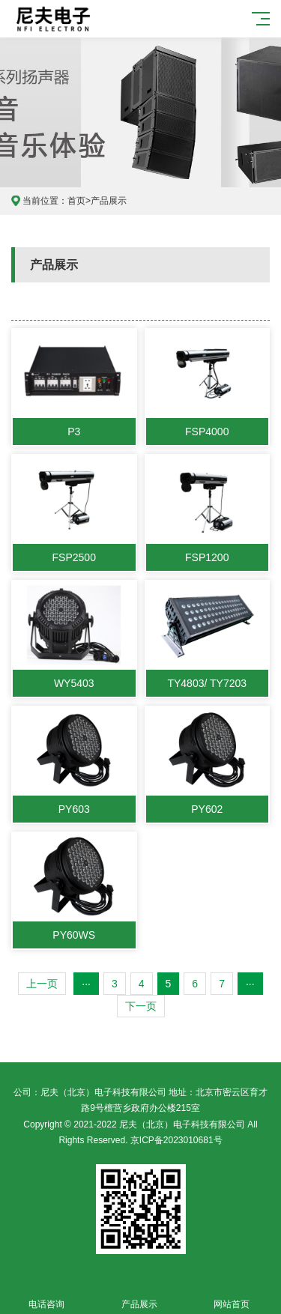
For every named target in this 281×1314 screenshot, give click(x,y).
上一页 (42, 984)
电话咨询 (46, 1296)
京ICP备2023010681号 (176, 1140)
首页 (76, 201)
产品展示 (109, 201)
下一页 (141, 1006)
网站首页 (232, 1296)
